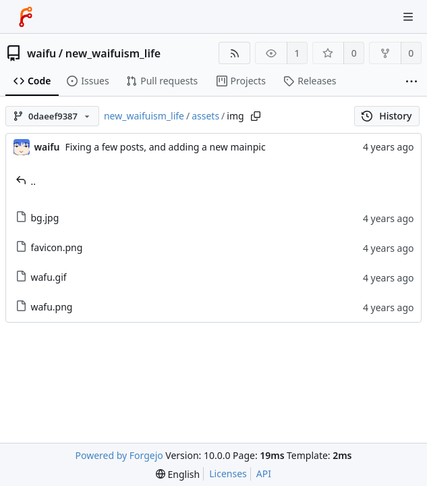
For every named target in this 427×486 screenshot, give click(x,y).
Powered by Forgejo (119, 455)
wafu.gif (41, 277)
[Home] (26, 17)
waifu (41, 53)
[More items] (411, 81)
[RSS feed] (234, 53)
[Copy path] (255, 116)
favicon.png (49, 247)
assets (205, 115)
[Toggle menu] (408, 17)
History (387, 115)
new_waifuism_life (113, 53)
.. (26, 181)
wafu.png (44, 306)
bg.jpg (37, 217)
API (263, 473)
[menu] (178, 474)
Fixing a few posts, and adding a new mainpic (165, 146)
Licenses (228, 473)
